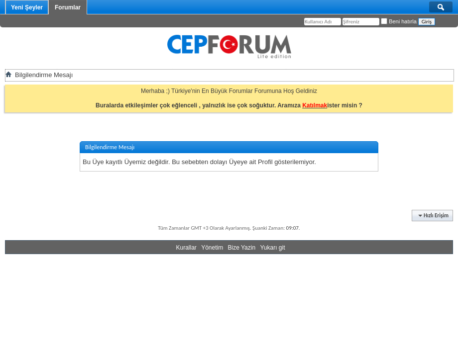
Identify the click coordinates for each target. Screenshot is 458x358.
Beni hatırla (399, 21)
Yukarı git (272, 247)
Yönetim (212, 247)
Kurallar (186, 247)
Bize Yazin (242, 247)
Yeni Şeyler (27, 7)
